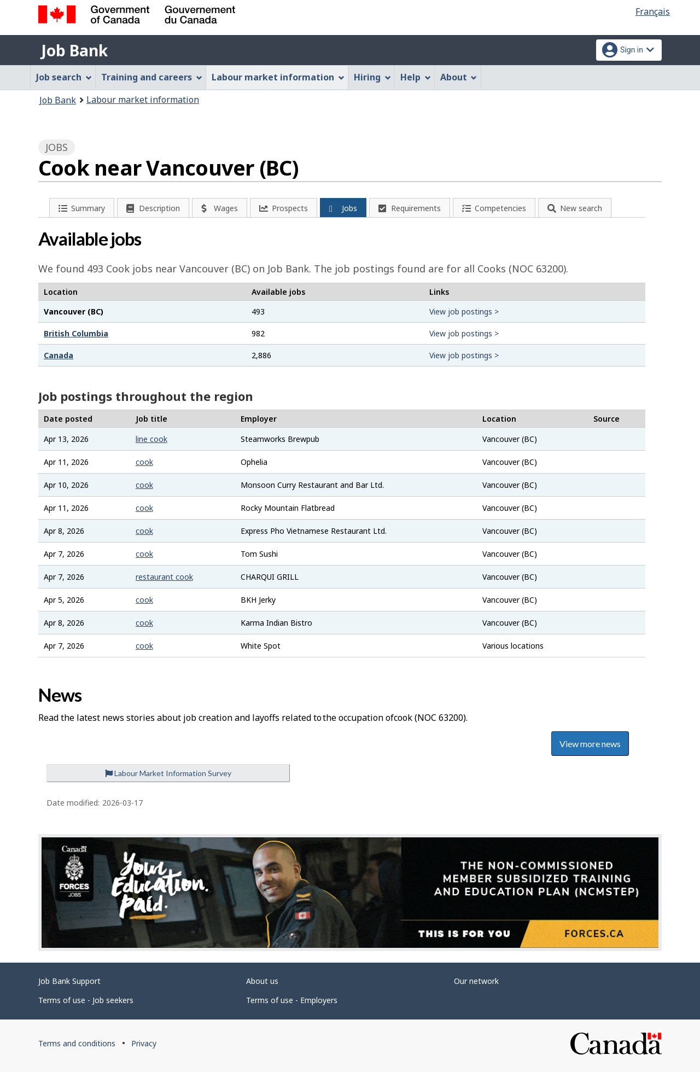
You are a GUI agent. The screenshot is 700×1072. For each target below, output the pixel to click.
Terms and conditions (76, 1043)
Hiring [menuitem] (372, 77)
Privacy (143, 1043)
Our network (476, 981)
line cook (151, 439)
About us (262, 981)
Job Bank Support (69, 981)
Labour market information (142, 100)
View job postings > (464, 311)
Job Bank (74, 50)
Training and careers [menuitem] (151, 77)
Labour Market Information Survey (168, 773)
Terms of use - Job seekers (85, 1000)
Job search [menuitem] (64, 77)
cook (144, 462)
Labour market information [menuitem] (278, 77)
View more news (590, 743)
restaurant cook (164, 577)
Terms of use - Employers (291, 1000)
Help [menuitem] (415, 77)
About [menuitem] (458, 77)
